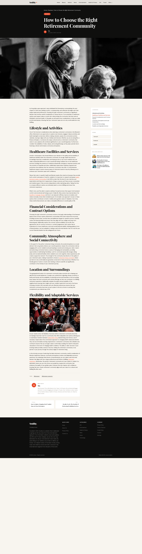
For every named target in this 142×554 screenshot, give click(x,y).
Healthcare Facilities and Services (101, 115)
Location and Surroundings (98, 124)
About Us (64, 428)
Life (100, 2)
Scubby (33, 2)
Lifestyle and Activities (98, 113)
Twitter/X (96, 136)
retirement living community (66, 258)
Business (50, 10)
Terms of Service (101, 427)
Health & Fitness (93, 2)
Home (58, 2)
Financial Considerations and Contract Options (101, 118)
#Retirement (37, 376)
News (75, 2)
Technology (82, 438)
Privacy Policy (65, 430)
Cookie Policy (100, 430)
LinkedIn (95, 144)
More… (110, 2)
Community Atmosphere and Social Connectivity (100, 121)
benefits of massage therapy (37, 195)
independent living (53, 337)
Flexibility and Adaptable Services (100, 126)
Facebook (96, 140)
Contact (99, 432)
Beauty (64, 2)
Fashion (70, 2)
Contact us (65, 433)
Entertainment (82, 2)
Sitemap (99, 435)
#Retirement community (47, 376)
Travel (104, 2)
